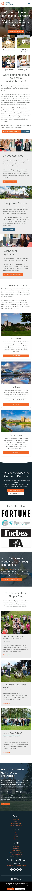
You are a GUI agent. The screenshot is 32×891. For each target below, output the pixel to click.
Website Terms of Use (16, 850)
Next (31, 23)
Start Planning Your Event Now (11, 131)
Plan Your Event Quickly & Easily (12, 274)
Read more (6, 655)
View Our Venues (8, 229)
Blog (16, 832)
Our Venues (16, 821)
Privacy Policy (16, 846)
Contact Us (26, 131)
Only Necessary (20, 889)
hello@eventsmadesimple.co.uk (16, 865)
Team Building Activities (16, 823)
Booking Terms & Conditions (16, 852)
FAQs (16, 834)
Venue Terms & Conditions (16, 854)
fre (7, 569)
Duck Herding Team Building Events (14, 686)
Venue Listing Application (16, 856)
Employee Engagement (8, 736)
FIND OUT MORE (16, 356)
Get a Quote (16, 819)
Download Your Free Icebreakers (11, 579)
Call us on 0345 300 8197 (16, 493)
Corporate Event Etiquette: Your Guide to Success (14, 637)
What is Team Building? (12, 733)
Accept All (10, 889)
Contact (16, 838)
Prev (1, 23)
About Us (16, 836)
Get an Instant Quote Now (16, 31)
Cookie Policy (16, 848)
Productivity (16, 736)
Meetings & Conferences (16, 825)
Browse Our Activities (9, 182)
